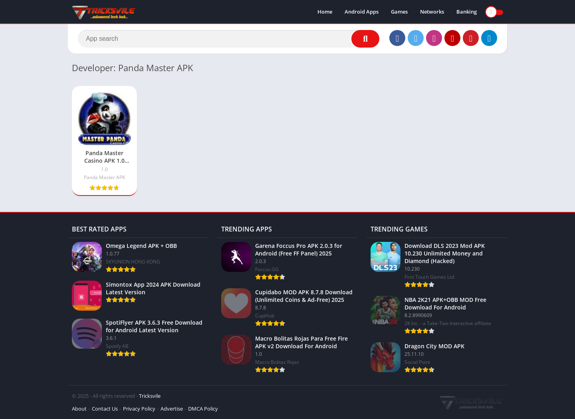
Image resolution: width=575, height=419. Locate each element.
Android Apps (362, 12)
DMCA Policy (203, 408)
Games (399, 12)
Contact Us (105, 408)
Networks (432, 12)
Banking (466, 12)
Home (324, 12)
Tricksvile (150, 395)
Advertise (172, 408)
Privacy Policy (139, 408)
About (79, 408)
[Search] (228, 39)
